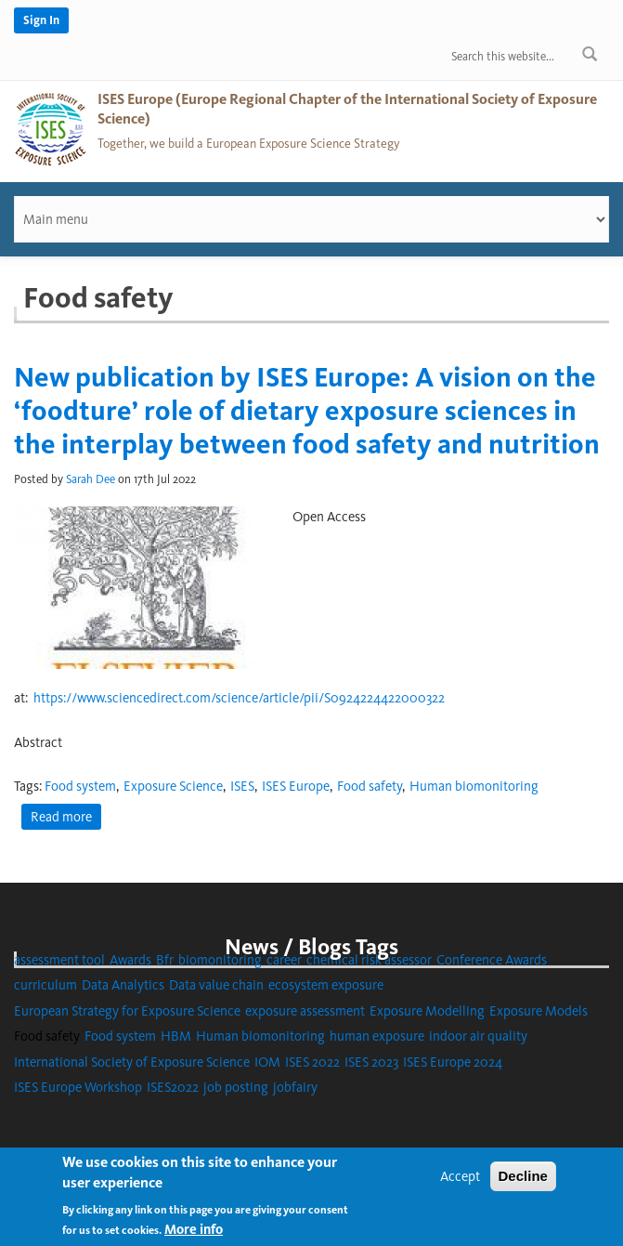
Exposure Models (538, 1011)
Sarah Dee (90, 479)
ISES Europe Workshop (78, 1087)
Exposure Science (173, 786)
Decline (523, 1182)
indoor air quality (478, 1036)
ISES (242, 786)
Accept (460, 1182)
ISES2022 (173, 1087)
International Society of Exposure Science (132, 1062)
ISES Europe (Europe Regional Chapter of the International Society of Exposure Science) (347, 108)
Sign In (41, 20)
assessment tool (59, 959)
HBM (176, 1036)
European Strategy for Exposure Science (127, 1011)
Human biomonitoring (474, 786)
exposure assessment (305, 1011)
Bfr (165, 959)
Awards (130, 959)
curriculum (45, 985)
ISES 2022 (312, 1062)
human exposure (377, 1036)
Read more (66, 818)
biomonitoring (220, 959)
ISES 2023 (371, 1062)
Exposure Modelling (427, 1011)
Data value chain (216, 985)
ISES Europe (296, 786)
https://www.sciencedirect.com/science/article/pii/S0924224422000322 (239, 697)
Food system (80, 786)
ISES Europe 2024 (452, 1062)
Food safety (369, 786)
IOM (267, 1062)
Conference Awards (491, 959)
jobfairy (295, 1087)
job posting (235, 1087)
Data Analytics (123, 985)
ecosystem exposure (325, 985)
